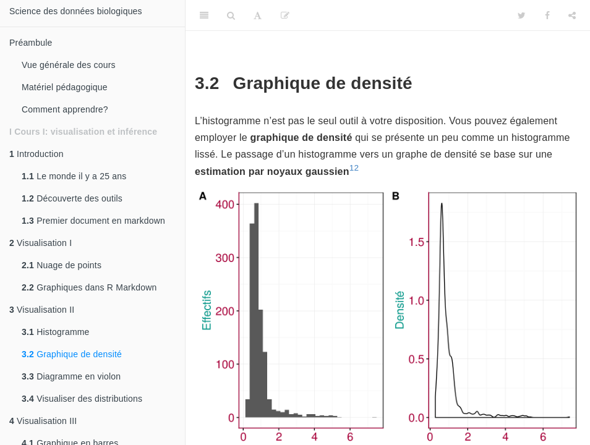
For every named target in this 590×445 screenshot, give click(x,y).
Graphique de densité (72, 354)
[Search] (231, 15)
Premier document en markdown (93, 221)
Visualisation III (43, 421)
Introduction (36, 154)
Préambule (31, 43)
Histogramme (56, 332)
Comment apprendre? (65, 109)
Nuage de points (61, 265)
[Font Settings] (257, 15)
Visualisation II (41, 310)
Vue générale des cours (69, 65)
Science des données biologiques (75, 11)
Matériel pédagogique (65, 87)
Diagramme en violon (71, 376)
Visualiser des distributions (82, 399)
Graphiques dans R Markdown (89, 287)
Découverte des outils (72, 198)
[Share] (572, 15)
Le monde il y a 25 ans (74, 176)
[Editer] (285, 15)
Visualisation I (40, 243)
